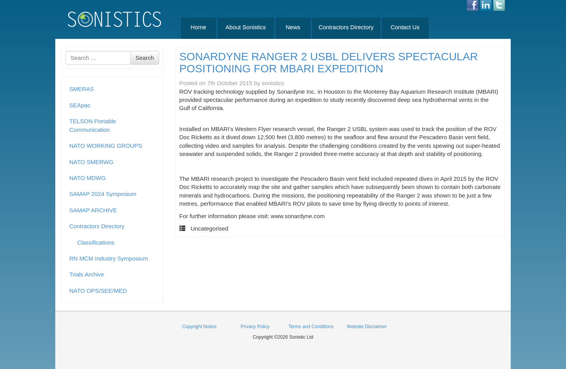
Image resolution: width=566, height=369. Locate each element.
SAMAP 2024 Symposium (102, 194)
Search (144, 57)
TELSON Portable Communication (92, 125)
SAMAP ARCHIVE (93, 210)
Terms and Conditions (311, 326)
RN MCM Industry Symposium (108, 258)
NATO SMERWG (91, 162)
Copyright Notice (199, 326)
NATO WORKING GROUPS (105, 145)
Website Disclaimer (367, 326)
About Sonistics (245, 27)
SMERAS (81, 89)
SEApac (79, 105)
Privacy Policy (255, 326)
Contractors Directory (346, 27)
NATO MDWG (87, 178)
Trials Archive (86, 274)
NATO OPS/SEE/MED (98, 290)
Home (198, 27)
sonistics (273, 83)
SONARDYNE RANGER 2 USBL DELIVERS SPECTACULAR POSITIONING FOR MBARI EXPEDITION (328, 63)
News (293, 27)
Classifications (95, 242)
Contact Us (404, 27)
